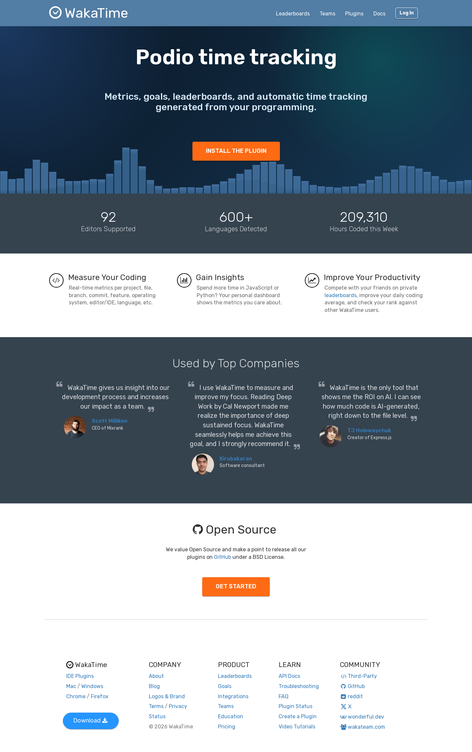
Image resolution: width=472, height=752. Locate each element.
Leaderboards (293, 13)
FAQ (283, 696)
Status (157, 716)
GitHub (222, 557)
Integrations (233, 696)
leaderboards (340, 295)
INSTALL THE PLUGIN (236, 150)
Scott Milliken (110, 421)
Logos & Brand (167, 696)
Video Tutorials (297, 726)
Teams (327, 13)
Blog (154, 686)
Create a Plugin (298, 716)
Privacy (178, 706)
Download (90, 720)
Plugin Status (295, 706)
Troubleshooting (299, 686)
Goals (224, 686)
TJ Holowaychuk (369, 430)
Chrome (76, 696)
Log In (407, 13)
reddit (351, 696)
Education (230, 716)
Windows (92, 686)
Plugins (354, 13)
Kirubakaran (236, 459)
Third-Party (358, 676)
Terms (156, 706)
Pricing (226, 726)
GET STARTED (236, 586)
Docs (379, 13)
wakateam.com (362, 727)
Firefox (99, 696)
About (156, 676)
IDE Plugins (80, 676)
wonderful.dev (362, 717)
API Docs (289, 676)
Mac (71, 686)
